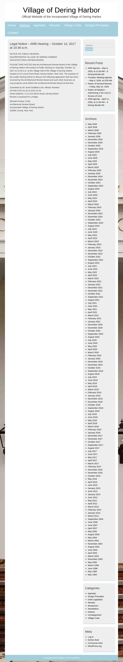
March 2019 (93, 389)
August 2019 (93, 374)
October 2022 (94, 257)
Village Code (72, 25)
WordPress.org (95, 646)
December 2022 (95, 250)
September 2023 (95, 223)
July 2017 (92, 451)
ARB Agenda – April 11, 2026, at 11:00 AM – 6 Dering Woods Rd (99, 102)
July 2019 (92, 377)
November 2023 (95, 216)
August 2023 (93, 226)
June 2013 (93, 491)
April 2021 (92, 312)
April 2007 (92, 528)
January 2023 (94, 247)
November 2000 (95, 559)
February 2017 (94, 466)
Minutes (54, 25)
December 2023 (95, 213)
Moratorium (93, 606)
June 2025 (93, 158)
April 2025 (92, 164)
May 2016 (92, 479)
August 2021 (93, 300)
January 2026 (94, 136)
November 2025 (95, 142)
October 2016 (94, 476)
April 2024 (92, 201)
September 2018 (95, 408)
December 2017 (95, 435)
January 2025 (94, 173)
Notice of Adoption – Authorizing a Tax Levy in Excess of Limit (99, 93)
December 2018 (95, 398)
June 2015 (93, 485)
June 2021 (93, 306)
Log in (91, 637)
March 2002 (93, 556)
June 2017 (93, 454)
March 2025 (93, 167)
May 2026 (92, 124)
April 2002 (92, 553)
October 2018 (94, 405)
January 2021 (94, 321)
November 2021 (95, 291)
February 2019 (94, 392)
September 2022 (95, 260)
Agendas (39, 25)
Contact (13, 32)
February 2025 (94, 170)
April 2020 (92, 349)
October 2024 (94, 182)
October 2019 (94, 368)
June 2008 (93, 522)
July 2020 (92, 340)
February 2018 (94, 429)
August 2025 (93, 152)
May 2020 (92, 346)
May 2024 (92, 198)
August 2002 (93, 547)
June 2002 (93, 550)
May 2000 (92, 562)
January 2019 (94, 395)
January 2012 (94, 513)
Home (12, 25)
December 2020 (95, 324)
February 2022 (94, 281)
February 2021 (94, 318)
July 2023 (92, 229)
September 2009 (95, 519)
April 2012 (92, 503)
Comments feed (95, 643)
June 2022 (93, 269)
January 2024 (94, 210)
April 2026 (92, 127)
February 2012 (94, 510)
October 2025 (94, 145)
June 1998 (93, 568)
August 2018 (93, 411)
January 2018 (94, 432)
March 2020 (93, 352)
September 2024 (95, 186)
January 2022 (94, 284)
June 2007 (93, 525)
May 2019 (92, 383)
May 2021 (92, 309)
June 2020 (93, 343)
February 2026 (94, 133)
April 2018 (92, 423)
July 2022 (92, 266)
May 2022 (92, 272)
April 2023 (92, 238)
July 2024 (92, 192)
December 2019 (95, 361)
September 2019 (95, 371)
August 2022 (93, 263)
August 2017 (93, 448)
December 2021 (95, 287)
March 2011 (93, 516)
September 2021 (95, 297)
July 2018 (92, 414)
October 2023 (94, 219)
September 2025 (95, 149)
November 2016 (95, 473)
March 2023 (93, 241)
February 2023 (94, 244)
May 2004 (92, 537)
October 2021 (94, 294)
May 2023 (92, 235)
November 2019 (95, 365)
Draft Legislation (95, 599)
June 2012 (93, 497)
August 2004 (93, 534)
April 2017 (92, 460)
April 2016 (92, 482)
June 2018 (93, 417)
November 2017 (95, 439)
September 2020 (95, 334)
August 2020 (93, 337)
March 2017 (93, 463)
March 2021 (93, 315)
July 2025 (92, 155)
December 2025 (95, 139)
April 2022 (92, 275)
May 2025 (92, 161)
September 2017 (95, 445)
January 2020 (94, 358)
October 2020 (94, 331)
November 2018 (95, 402)
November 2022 (95, 253)
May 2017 (92, 457)
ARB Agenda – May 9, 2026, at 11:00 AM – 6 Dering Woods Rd (98, 71)
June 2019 (93, 380)
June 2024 (93, 195)
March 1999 (93, 565)
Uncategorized (94, 615)
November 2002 (95, 544)
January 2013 (94, 494)
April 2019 (92, 386)
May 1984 (92, 574)
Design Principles (97, 25)
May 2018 (92, 420)
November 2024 (95, 179)
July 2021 (92, 303)
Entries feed (93, 640)
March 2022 (93, 278)
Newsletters (93, 609)
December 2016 (95, 469)
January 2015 (94, 488)
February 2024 (94, 207)
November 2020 (95, 328)
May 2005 (92, 531)
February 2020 (94, 355)
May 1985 (92, 571)
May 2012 (92, 500)
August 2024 (93, 189)
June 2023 (93, 232)
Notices (25, 25)
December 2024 (95, 176)
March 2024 (93, 204)
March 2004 (93, 540)
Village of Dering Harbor (61, 10)
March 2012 (93, 507)
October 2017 (94, 442)
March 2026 (93, 130)
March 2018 (93, 426)
